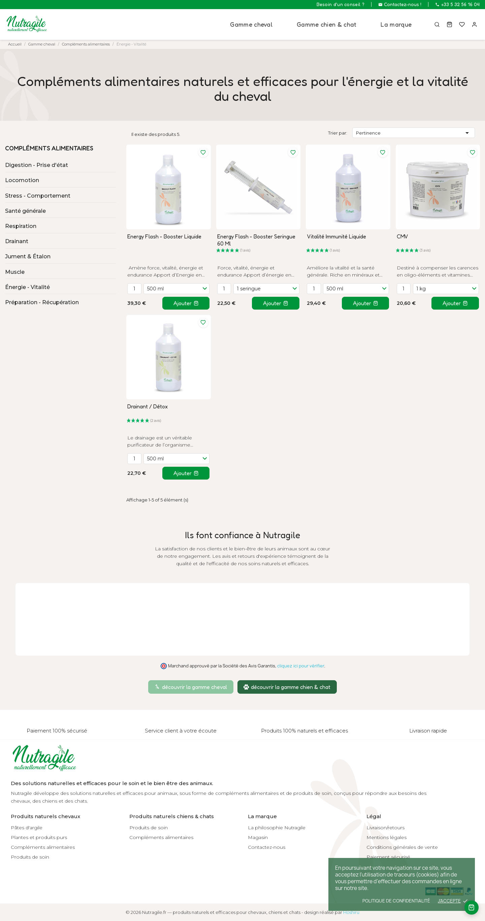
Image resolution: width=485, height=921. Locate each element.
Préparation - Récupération (42, 302)
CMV (402, 236)
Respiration (20, 226)
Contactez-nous (266, 847)
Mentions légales (386, 837)
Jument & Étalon (28, 256)
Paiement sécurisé (388, 857)
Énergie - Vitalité (27, 287)
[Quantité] (134, 288)
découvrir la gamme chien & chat (287, 687)
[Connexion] (474, 24)
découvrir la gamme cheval (191, 687)
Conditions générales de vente (402, 847)
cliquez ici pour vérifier (300, 666)
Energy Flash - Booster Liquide (164, 236)
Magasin (258, 837)
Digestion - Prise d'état (36, 165)
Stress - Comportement (37, 196)
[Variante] (176, 288)
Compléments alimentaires (49, 148)
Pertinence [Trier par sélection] (414, 133)
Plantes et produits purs (39, 837)
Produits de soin (30, 857)
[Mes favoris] (461, 24)
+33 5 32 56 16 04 (457, 4)
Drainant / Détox (147, 406)
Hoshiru (351, 912)
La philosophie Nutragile (276, 828)
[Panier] (448, 24)
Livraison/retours (385, 828)
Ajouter (186, 303)
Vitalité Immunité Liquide (336, 236)
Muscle (15, 272)
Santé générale (25, 211)
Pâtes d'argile (26, 828)
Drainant (16, 241)
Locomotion (22, 180)
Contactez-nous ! (400, 4)
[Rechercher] (435, 24)
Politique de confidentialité (396, 901)
